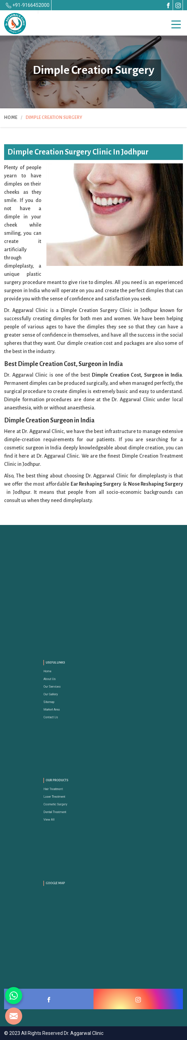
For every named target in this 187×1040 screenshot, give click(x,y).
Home (10, 117)
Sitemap (64, 699)
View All (64, 814)
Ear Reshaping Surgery (96, 484)
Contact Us (65, 709)
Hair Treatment (67, 794)
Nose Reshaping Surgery (155, 484)
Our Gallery (65, 694)
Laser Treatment (68, 799)
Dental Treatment (68, 809)
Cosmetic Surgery (68, 804)
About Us (65, 684)
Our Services (66, 689)
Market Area (66, 704)
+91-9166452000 (27, 5)
